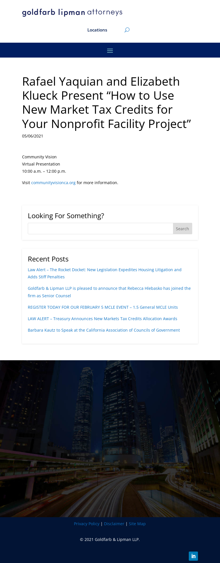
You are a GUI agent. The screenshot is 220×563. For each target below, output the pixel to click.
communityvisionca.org (53, 182)
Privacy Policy (86, 523)
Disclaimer (114, 523)
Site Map (137, 523)
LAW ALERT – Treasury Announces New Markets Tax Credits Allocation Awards (102, 318)
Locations (97, 30)
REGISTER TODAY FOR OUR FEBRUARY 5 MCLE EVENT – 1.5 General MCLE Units (103, 307)
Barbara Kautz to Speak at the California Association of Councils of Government (104, 330)
